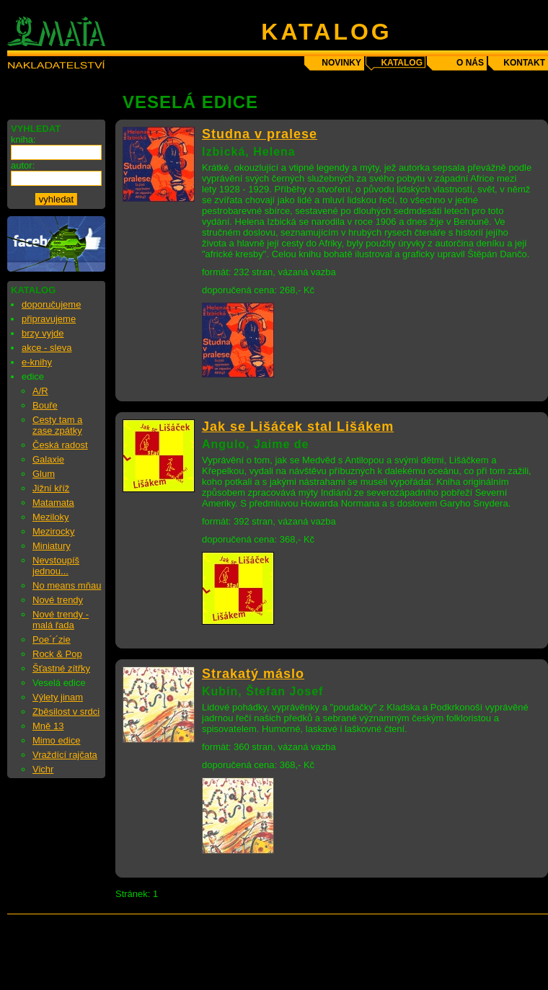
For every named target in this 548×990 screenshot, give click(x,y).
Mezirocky (53, 531)
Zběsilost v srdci (66, 711)
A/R (40, 390)
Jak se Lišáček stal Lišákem (298, 426)
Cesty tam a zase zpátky (57, 425)
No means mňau (66, 585)
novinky (341, 63)
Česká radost (60, 445)
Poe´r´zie (51, 639)
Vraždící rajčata (64, 754)
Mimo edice (56, 740)
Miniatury (51, 545)
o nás (470, 63)
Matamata (53, 502)
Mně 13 (47, 726)
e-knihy (37, 362)
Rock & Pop (57, 653)
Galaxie (48, 459)
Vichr (42, 769)
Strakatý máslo (253, 673)
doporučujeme (51, 304)
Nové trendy (57, 599)
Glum (43, 473)
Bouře (45, 405)
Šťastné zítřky (61, 668)
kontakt (524, 63)
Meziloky (50, 517)
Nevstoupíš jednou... (55, 565)
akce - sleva (46, 347)
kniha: (23, 139)
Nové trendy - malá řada (60, 619)
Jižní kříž (50, 488)
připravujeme (49, 318)
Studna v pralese (259, 134)
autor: (23, 165)
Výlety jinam (57, 697)
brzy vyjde (43, 333)
